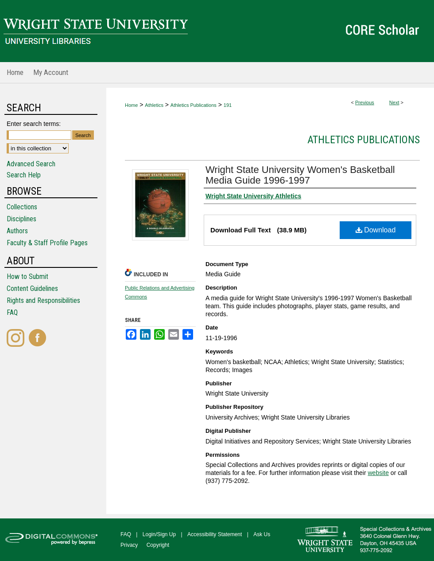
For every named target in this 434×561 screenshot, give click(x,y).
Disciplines (21, 219)
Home (131, 105)
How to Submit (27, 276)
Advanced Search (31, 164)
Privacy (129, 545)
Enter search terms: (34, 123)
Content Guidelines (32, 288)
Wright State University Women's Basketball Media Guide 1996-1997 (300, 175)
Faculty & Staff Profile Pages (47, 243)
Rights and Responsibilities (43, 300)
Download (376, 230)
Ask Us (261, 534)
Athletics (154, 105)
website (378, 472)
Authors (17, 231)
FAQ (12, 312)
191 (228, 105)
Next (394, 102)
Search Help (24, 175)
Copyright (158, 545)
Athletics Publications (193, 105)
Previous (364, 102)
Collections (22, 207)
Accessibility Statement (214, 534)
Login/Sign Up (159, 534)
